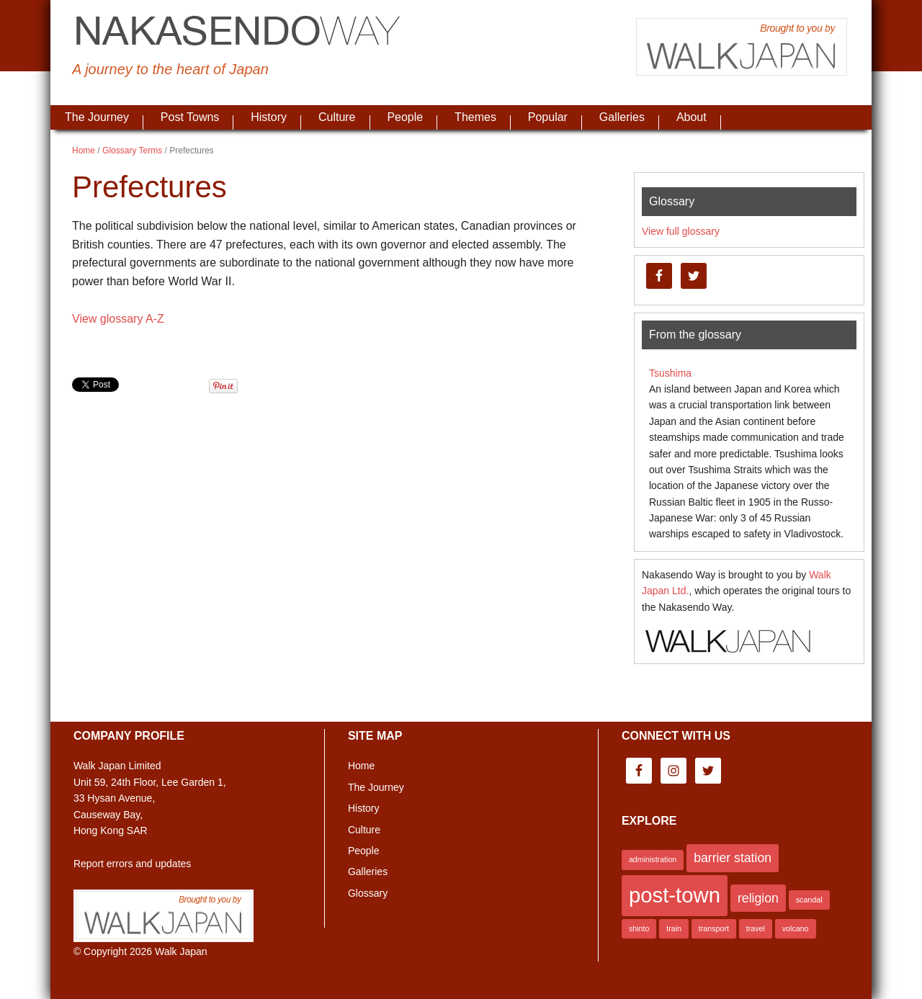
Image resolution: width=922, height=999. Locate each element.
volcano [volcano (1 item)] (795, 928)
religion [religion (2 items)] (758, 898)
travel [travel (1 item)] (755, 928)
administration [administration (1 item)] (652, 859)
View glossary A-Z (118, 319)
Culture (364, 830)
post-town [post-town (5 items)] (674, 895)
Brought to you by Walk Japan (742, 47)
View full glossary (681, 231)
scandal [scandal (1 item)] (809, 899)
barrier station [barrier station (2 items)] (732, 858)
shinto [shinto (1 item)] (639, 928)
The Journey (376, 787)
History (364, 808)
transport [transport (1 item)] (714, 928)
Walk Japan (181, 951)
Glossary (368, 893)
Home (361, 765)
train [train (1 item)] (673, 928)
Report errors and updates (132, 863)
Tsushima (670, 373)
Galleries (368, 871)
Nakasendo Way (237, 32)
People (364, 850)
